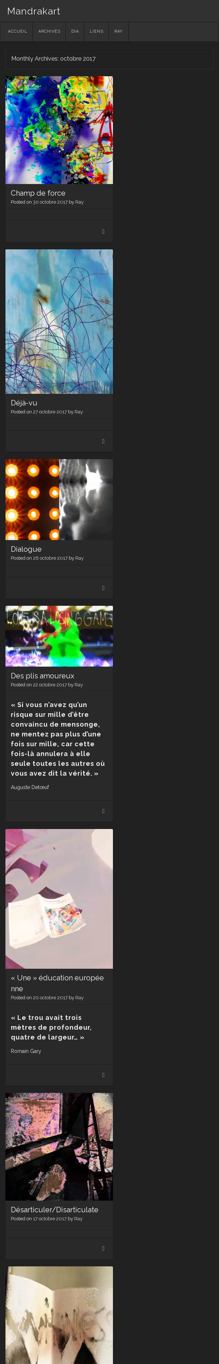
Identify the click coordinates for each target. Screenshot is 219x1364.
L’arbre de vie (33, 1207)
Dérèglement (33, 934)
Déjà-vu (127, 219)
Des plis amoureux (142, 341)
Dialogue (26, 360)
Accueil (18, 31)
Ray (118, 31)
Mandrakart (33, 11)
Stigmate (129, 812)
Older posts (28, 1296)
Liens (97, 31)
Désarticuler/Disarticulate (158, 613)
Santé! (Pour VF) (140, 1012)
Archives (49, 31)
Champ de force (38, 185)
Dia (75, 31)
